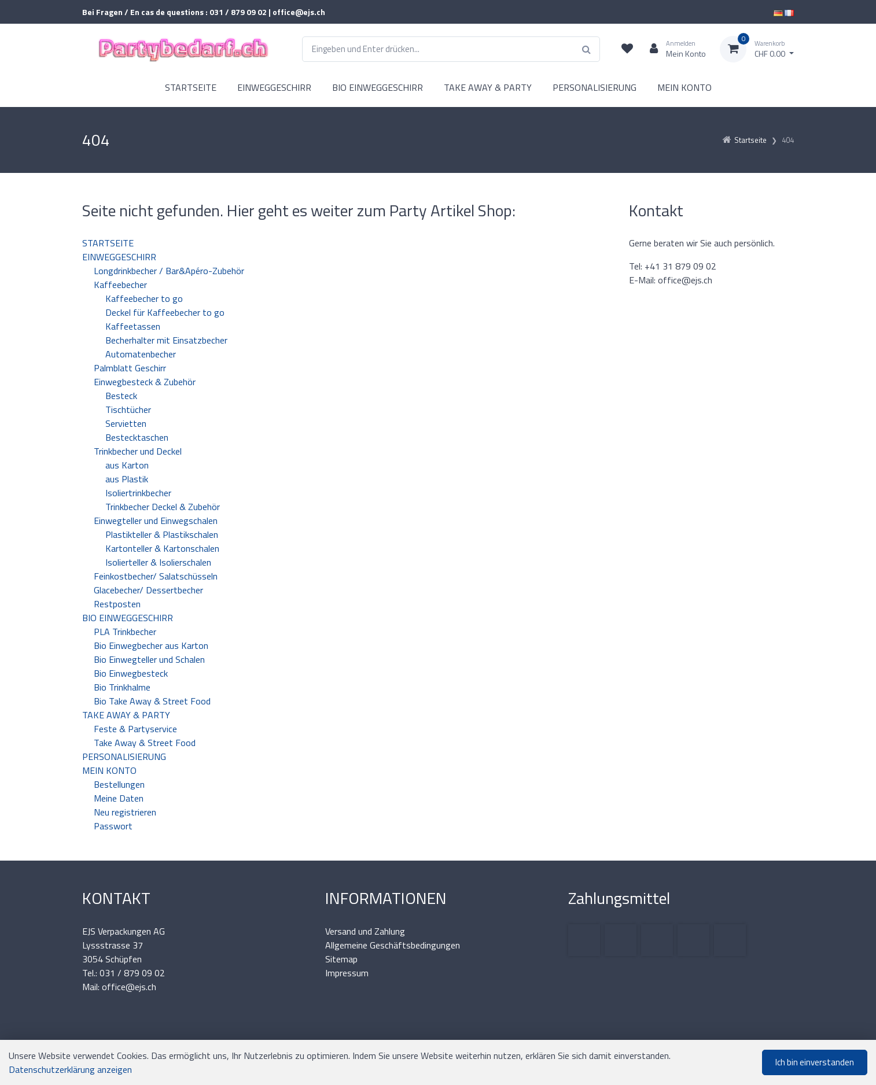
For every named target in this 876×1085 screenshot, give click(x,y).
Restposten (117, 604)
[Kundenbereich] (673, 49)
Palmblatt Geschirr (130, 368)
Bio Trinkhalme (122, 687)
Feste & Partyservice (135, 729)
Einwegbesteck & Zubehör (145, 382)
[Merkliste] (627, 49)
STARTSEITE (190, 87)
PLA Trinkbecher (125, 632)
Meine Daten (118, 798)
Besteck (121, 396)
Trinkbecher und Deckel (138, 451)
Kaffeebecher (120, 284)
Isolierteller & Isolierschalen (158, 562)
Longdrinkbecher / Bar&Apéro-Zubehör (169, 271)
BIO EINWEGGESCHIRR (377, 87)
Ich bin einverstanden (814, 1062)
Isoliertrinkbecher (138, 493)
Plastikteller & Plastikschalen (161, 534)
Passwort (113, 826)
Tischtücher (128, 409)
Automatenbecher (140, 354)
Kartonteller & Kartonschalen (162, 548)
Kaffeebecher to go (144, 298)
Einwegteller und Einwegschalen (156, 520)
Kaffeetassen (132, 326)
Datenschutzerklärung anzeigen (70, 1069)
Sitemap (341, 959)
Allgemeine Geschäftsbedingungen (392, 945)
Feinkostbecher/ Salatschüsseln (156, 576)
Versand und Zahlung (365, 931)
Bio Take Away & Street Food (152, 701)
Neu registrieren (125, 812)
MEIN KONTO (684, 87)
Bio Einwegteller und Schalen (149, 659)
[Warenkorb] (757, 49)
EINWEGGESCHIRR (274, 87)
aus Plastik (126, 479)
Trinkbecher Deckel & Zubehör (162, 507)
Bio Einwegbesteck (131, 673)
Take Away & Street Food (145, 743)
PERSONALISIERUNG (594, 87)
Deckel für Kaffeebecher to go (164, 312)
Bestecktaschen (136, 437)
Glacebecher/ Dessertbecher (148, 590)
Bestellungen (119, 784)
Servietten (125, 423)
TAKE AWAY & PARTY (488, 87)
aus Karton (127, 465)
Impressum (347, 973)
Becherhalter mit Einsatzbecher (166, 340)
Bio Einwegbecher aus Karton (151, 645)
